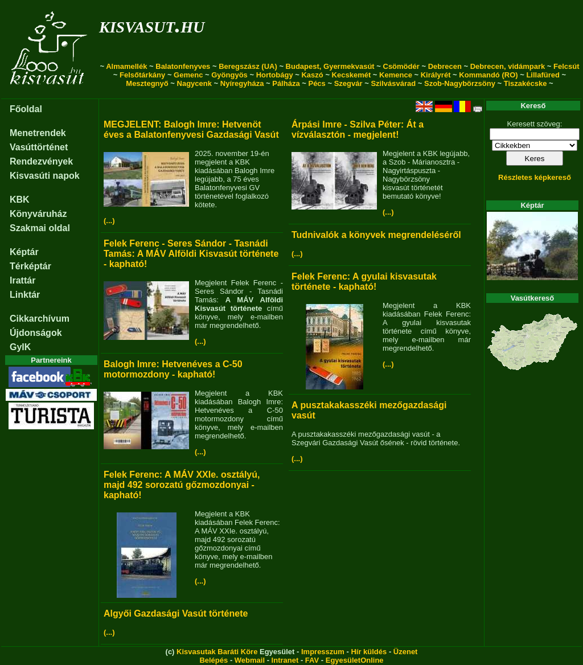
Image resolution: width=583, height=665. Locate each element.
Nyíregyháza (242, 83)
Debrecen (445, 66)
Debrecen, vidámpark (507, 66)
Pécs (316, 83)
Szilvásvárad (393, 83)
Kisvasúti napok (45, 175)
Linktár (25, 294)
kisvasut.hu (151, 25)
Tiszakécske (525, 83)
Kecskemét (351, 75)
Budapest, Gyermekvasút (330, 66)
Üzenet (405, 651)
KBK (20, 199)
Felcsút (566, 66)
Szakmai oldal (40, 228)
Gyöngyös (229, 75)
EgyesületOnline (355, 660)
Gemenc (188, 75)
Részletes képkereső (534, 177)
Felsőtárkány (142, 75)
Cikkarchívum (39, 318)
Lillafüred (543, 75)
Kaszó (312, 75)
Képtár (24, 252)
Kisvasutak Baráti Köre (216, 651)
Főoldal (26, 109)
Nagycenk (194, 83)
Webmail (250, 660)
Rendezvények (41, 161)
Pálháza (285, 83)
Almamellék (126, 66)
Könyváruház (38, 214)
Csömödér (401, 66)
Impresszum (322, 651)
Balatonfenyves (182, 66)
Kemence (395, 75)
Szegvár (348, 83)
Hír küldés (369, 651)
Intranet (285, 660)
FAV (312, 660)
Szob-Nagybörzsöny (459, 83)
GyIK (20, 347)
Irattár (22, 280)
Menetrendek (38, 133)
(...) (109, 220)
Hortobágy (274, 75)
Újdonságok (36, 333)
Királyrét (436, 75)
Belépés (213, 660)
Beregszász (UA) (248, 66)
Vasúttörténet (39, 147)
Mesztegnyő (147, 83)
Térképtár (30, 266)
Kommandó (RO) (488, 75)
